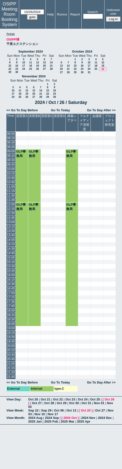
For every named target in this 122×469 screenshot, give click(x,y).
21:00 (11, 363)
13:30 (11, 231)
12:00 (11, 204)
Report (75, 14)
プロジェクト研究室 (109, 120)
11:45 (11, 200)
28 (51, 69)
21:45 (11, 377)
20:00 (11, 346)
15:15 (11, 262)
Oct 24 (83, 399)
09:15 (11, 155)
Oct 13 (71, 410)
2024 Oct (70, 418)
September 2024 (30, 51)
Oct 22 (58, 399)
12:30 (11, 213)
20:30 (11, 354)
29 (9, 72)
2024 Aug (35, 418)
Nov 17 (52, 414)
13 (44, 62)
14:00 (11, 240)
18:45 (11, 324)
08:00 (11, 133)
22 (9, 69)
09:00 (11, 151)
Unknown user (113, 11)
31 (89, 72)
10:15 (11, 173)
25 (30, 69)
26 (37, 69)
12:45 (11, 217)
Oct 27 (37, 403)
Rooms (62, 14)
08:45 (11, 147)
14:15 (11, 244)
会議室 (97, 116)
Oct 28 (49, 403)
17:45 (11, 306)
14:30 (11, 248)
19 (37, 65)
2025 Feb (51, 421)
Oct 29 (61, 403)
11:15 (11, 191)
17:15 (11, 297)
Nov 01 (99, 403)
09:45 (11, 164)
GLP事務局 (21, 154)
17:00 (11, 293)
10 (23, 62)
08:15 (11, 138)
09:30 (11, 160)
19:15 (11, 332)
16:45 (11, 288)
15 (9, 65)
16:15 (11, 279)
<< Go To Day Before (22, 110)
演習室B (34, 116)
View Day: (13, 399)
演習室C (47, 116)
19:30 (11, 337)
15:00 (11, 257)
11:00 (11, 186)
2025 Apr (83, 421)
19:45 (11, 341)
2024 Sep (52, 418)
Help (50, 14)
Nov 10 (39, 414)
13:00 (11, 222)
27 (44, 69)
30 (16, 72)
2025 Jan (35, 421)
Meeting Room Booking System (9, 17)
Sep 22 (33, 410)
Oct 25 (95, 399)
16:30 (11, 284)
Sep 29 (46, 410)
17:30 (11, 301)
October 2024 (82, 51)
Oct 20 (33, 399)
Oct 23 (70, 399)
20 (44, 65)
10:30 (11, 178)
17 (23, 65)
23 (16, 69)
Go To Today (60, 110)
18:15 (11, 315)
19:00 (11, 328)
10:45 (11, 182)
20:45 (11, 359)
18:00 (11, 310)
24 (23, 69)
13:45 (11, 235)
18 (30, 65)
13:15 (11, 226)
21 (51, 65)
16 (16, 65)
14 (51, 62)
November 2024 (34, 76)
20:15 (11, 350)
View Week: (15, 410)
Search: (92, 12)
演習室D (59, 116)
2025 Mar (68, 421)
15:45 (11, 270)
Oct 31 (86, 403)
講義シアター (72, 118)
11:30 (11, 195)
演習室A (22, 116)
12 (37, 62)
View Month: (15, 418)
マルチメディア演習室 (84, 122)
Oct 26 (109, 399)
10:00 (11, 169)
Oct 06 (59, 410)
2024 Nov (88, 418)
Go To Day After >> (101, 110)
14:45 (11, 253)
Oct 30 (74, 403)
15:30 (11, 266)
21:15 (11, 368)
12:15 (11, 209)
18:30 (11, 319)
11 (30, 62)
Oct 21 (45, 399)
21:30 (11, 372)
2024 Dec (105, 418)
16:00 (11, 275)
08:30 (11, 142)
